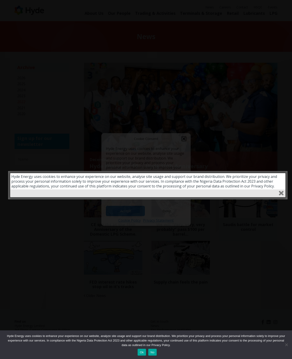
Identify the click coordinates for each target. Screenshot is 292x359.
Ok (142, 352)
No (152, 352)
